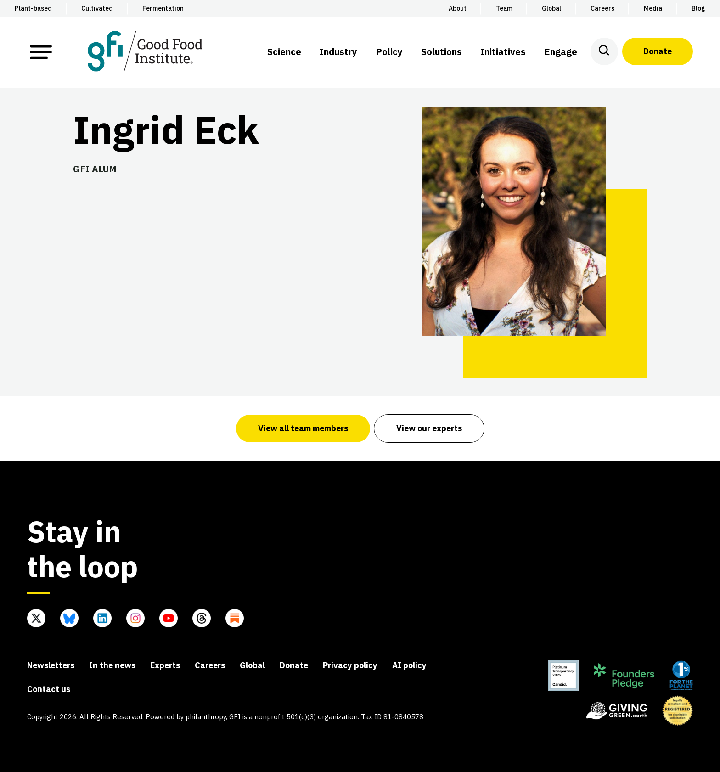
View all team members (303, 428)
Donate (657, 51)
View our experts (429, 428)
